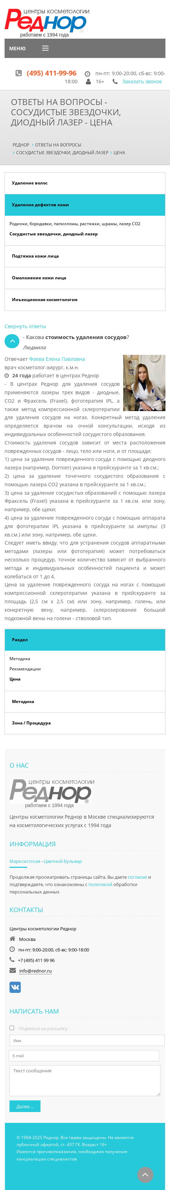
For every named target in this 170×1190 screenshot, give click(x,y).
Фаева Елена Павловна (57, 359)
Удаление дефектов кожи (40, 205)
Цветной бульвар (63, 861)
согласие (137, 877)
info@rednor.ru (35, 971)
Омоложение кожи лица (39, 278)
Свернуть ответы (25, 326)
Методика (20, 659)
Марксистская (25, 861)
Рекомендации (25, 669)
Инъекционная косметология (44, 300)
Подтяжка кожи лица (35, 256)
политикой (100, 884)
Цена (15, 679)
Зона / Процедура (31, 723)
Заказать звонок (142, 81)
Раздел (20, 640)
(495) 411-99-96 (51, 73)
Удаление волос (30, 183)
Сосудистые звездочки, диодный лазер (54, 234)
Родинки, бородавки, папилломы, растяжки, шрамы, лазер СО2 (75, 224)
